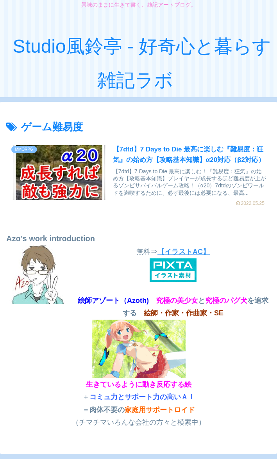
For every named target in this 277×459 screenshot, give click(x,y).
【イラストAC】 (183, 252)
